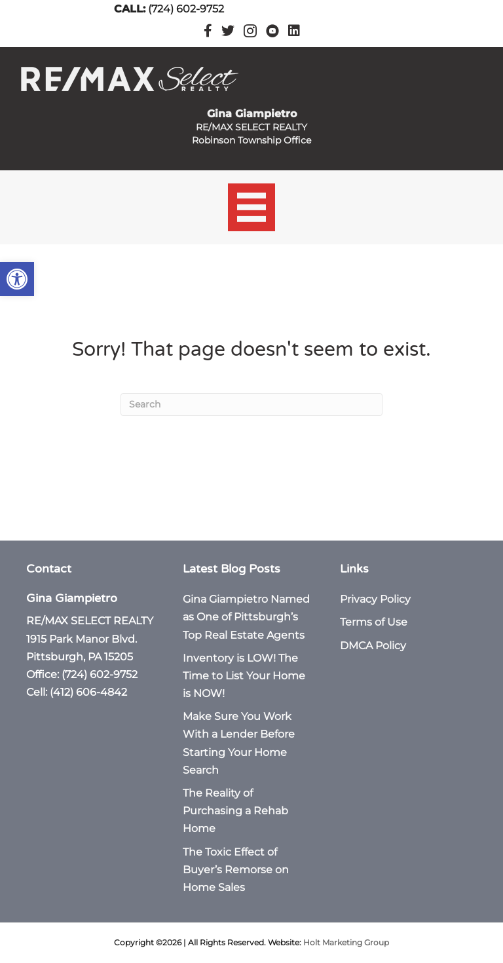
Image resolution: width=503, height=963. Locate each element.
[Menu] (252, 207)
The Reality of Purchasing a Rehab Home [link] (235, 811)
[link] (17, 279)
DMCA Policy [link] (373, 645)
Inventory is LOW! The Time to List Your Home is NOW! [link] (244, 676)
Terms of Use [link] (373, 622)
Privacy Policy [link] (375, 599)
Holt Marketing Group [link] (346, 942)
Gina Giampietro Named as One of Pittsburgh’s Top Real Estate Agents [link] (246, 617)
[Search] (251, 404)
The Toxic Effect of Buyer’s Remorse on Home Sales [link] (236, 870)
